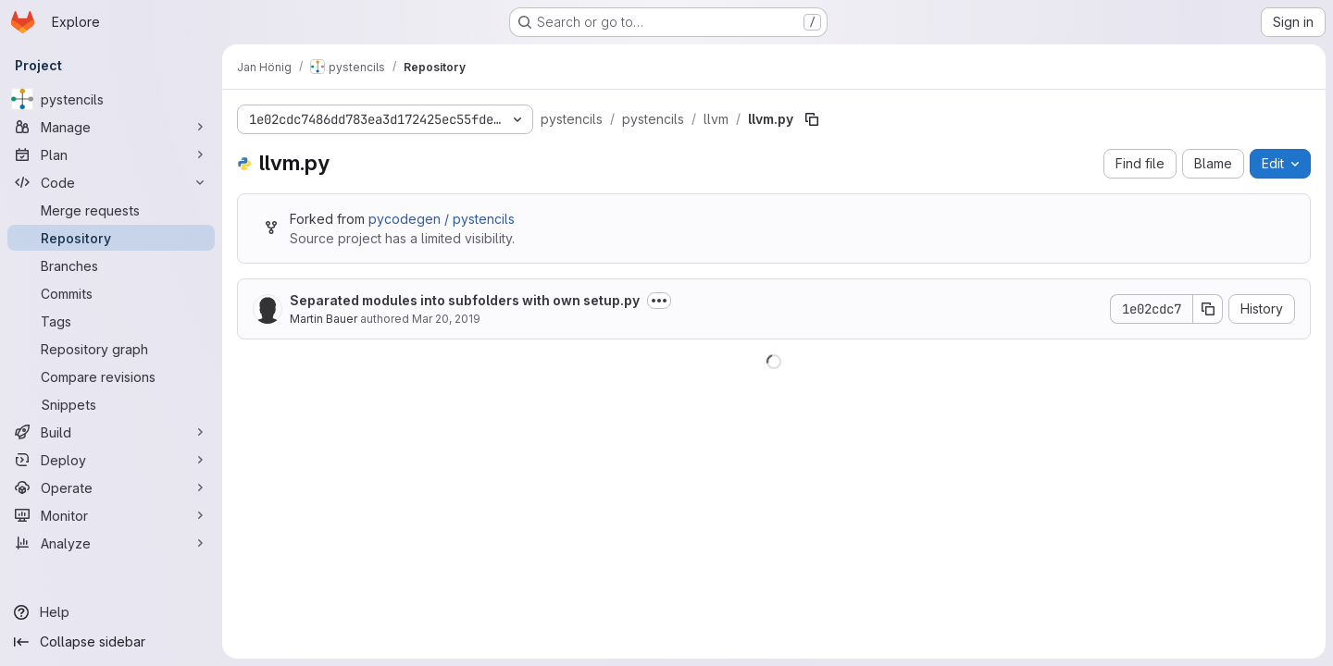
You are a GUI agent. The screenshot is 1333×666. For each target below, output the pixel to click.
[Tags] (111, 321)
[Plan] (111, 154)
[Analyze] (111, 543)
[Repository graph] (111, 349)
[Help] (111, 612)
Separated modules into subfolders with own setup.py (465, 300)
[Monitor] (111, 515)
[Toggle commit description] (659, 300)
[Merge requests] (111, 210)
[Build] (111, 432)
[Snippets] (111, 404)
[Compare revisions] (111, 376)
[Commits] (111, 293)
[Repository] (111, 238)
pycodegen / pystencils (441, 219)
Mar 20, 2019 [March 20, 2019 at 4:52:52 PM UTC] (446, 319)
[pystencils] (111, 99)
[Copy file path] (812, 119)
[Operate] (111, 487)
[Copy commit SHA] (1208, 309)
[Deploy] (111, 460)
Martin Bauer (323, 319)
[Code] (111, 182)
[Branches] (111, 265)
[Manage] (111, 127)
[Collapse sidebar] (111, 642)
